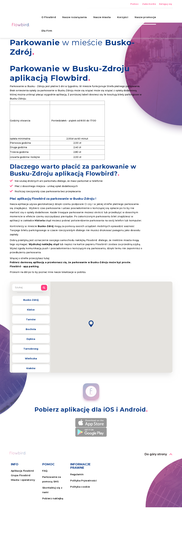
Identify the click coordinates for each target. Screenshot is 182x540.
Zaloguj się (165, 4)
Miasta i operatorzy (23, 479)
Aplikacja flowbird (22, 470)
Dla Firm (44, 29)
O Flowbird (46, 15)
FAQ (44, 470)
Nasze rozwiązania (72, 15)
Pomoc (134, 4)
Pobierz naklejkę (52, 498)
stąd (56, 244)
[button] (91, 323)
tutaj (46, 258)
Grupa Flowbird (20, 475)
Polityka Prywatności (83, 480)
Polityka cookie (80, 486)
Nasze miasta (100, 15)
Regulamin (77, 474)
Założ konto (149, 4)
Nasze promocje (143, 15)
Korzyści (120, 15)
